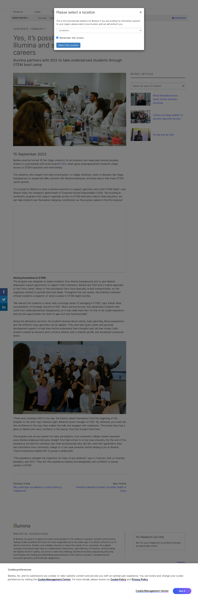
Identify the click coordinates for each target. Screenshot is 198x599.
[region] (99, 581)
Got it (182, 591)
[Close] (140, 13)
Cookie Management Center (54, 579)
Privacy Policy (140, 579)
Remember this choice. (70, 39)
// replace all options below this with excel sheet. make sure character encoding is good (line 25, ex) (99, 31)
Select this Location (68, 46)
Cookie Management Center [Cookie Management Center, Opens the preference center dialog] (152, 591)
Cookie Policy (118, 579)
